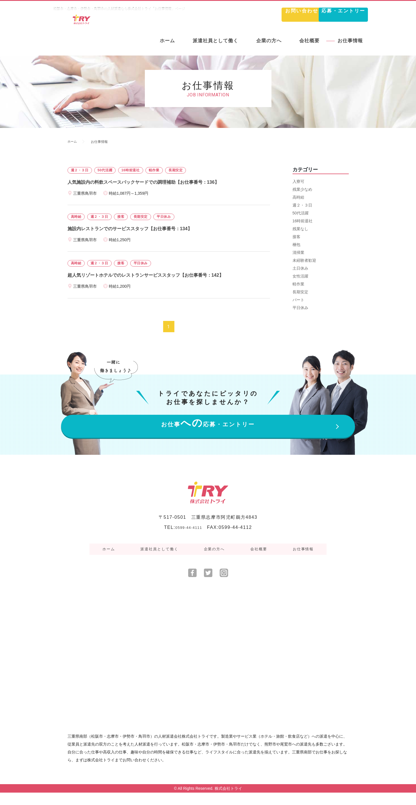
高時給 (298, 197)
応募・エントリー (327, 15)
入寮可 (298, 181)
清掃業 (298, 252)
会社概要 (254, 565)
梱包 (296, 244)
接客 (296, 236)
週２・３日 (302, 205)
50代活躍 (301, 213)
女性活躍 (300, 276)
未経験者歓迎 (304, 260)
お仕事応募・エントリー (208, 436)
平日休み (300, 307)
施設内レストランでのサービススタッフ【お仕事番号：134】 (138, 228)
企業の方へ (216, 565)
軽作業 (298, 284)
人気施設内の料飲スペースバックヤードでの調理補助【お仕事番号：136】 (153, 182)
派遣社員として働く (164, 565)
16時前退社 (303, 221)
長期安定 (300, 292)
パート (298, 300)
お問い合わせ (252, 15)
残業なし (300, 229)
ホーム (73, 142)
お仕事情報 (293, 565)
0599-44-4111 (188, 546)
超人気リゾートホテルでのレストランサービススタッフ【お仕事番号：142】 (155, 275)
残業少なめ (302, 189)
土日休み (300, 268)
